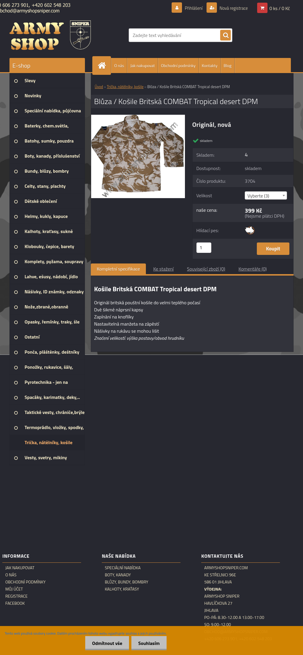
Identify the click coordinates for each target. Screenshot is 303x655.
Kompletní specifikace (118, 268)
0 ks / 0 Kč (279, 8)
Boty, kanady (118, 575)
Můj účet (14, 589)
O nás (119, 65)
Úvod (99, 87)
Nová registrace (232, 8)
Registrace (16, 596)
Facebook (15, 603)
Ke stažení (163, 268)
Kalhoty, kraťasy (122, 589)
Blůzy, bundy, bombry (126, 582)
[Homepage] (104, 65)
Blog (227, 65)
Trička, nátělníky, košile (125, 87)
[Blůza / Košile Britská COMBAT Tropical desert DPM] (138, 117)
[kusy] (203, 247)
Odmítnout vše (106, 643)
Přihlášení (190, 8)
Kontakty (209, 65)
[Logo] (50, 35)
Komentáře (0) (252, 268)
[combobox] (266, 195)
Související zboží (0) (206, 268)
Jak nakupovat (142, 65)
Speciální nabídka (123, 568)
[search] (225, 35)
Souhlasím (148, 643)
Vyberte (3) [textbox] (258, 195)
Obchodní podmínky (178, 65)
